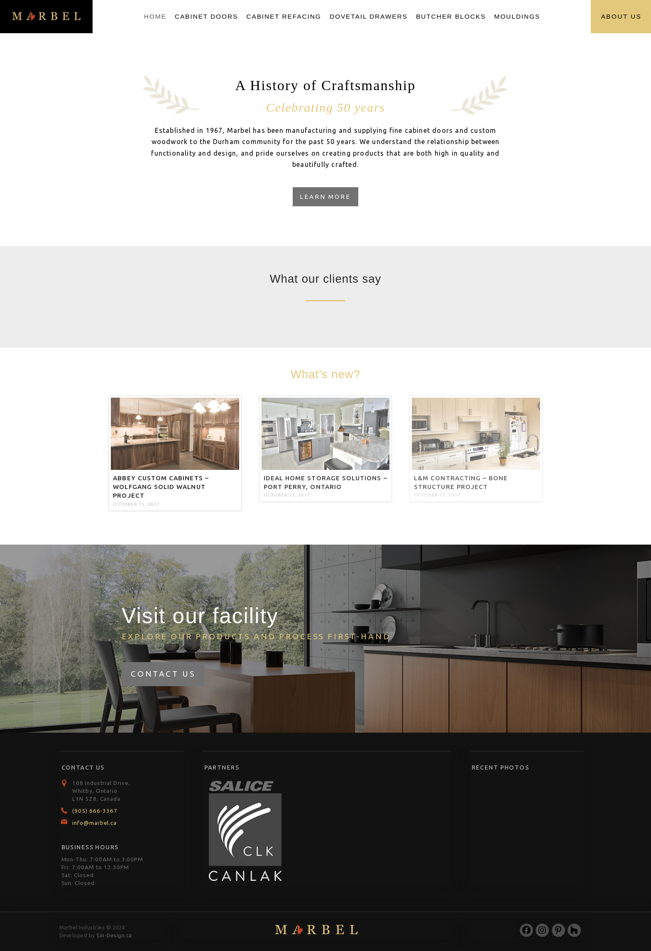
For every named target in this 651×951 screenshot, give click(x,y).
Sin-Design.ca (114, 935)
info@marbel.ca (94, 822)
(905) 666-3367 (94, 810)
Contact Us (163, 673)
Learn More (325, 196)
